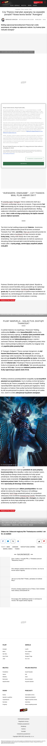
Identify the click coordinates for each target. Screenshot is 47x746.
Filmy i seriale (24, 9)
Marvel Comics (7, 548)
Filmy (30, 9)
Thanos (17, 548)
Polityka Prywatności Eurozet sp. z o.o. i (34, 131)
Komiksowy (25, 289)
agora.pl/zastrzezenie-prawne (7, 743)
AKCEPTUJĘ (23, 163)
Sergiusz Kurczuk (12, 19)
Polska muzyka (31, 667)
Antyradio (17, 9)
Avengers (15, 546)
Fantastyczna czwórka (28, 546)
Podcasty (29, 690)
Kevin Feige (13, 493)
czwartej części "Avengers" (12, 202)
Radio (5, 690)
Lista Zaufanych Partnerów (9, 153)
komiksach (19, 234)
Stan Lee (27, 232)
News (8, 546)
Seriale (28, 645)
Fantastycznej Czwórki (27, 496)
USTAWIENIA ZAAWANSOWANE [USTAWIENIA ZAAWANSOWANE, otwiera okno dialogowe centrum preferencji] (35, 158)
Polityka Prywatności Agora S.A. (9, 132)
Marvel (40, 546)
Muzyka (5, 667)
